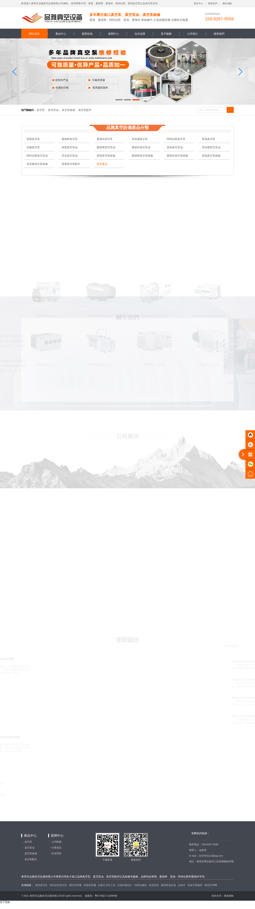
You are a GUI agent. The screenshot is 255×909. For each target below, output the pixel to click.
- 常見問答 (55, 853)
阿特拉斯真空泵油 (37, 155)
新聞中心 (57, 835)
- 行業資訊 (55, 847)
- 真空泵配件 (30, 859)
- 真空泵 (27, 841)
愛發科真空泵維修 (177, 155)
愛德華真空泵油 (106, 147)
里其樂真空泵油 (211, 147)
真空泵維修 (68, 109)
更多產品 (102, 163)
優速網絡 (229, 895)
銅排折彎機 (211, 885)
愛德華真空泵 (70, 138)
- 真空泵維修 (30, 853)
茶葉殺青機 (90, 885)
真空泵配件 (85, 109)
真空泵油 (53, 109)
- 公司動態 (55, 841)
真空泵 (41, 109)
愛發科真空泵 (105, 138)
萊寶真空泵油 (70, 147)
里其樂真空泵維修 (37, 163)
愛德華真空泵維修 (142, 155)
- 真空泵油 (29, 847)
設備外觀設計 (124, 885)
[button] (119, 99)
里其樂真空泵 (140, 138)
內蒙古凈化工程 (106, 885)
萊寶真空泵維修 (106, 155)
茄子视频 (5, 902)
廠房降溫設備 (168, 885)
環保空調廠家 (195, 885)
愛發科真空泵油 (141, 147)
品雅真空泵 (33, 147)
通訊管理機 (75, 885)
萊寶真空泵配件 (71, 163)
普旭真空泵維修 (211, 155)
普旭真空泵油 (175, 147)
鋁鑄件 (181, 885)
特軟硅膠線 (140, 885)
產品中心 (30, 835)
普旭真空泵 (208, 138)
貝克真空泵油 (70, 155)
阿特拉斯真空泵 (176, 138)
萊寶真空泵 (33, 138)
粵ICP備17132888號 (106, 895)
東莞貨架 (154, 885)
